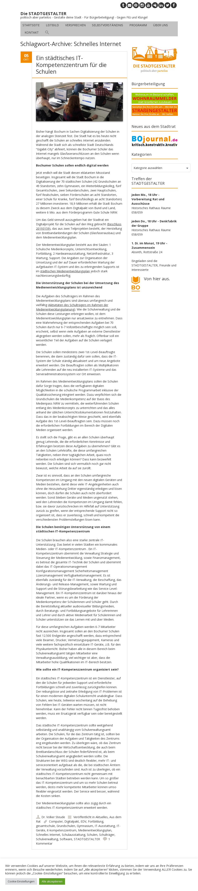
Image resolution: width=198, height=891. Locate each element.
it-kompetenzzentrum (61, 830)
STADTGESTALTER (87, 839)
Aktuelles (102, 817)
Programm (138, 25)
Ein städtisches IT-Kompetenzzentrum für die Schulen (71, 64)
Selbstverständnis (107, 25)
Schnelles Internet (48, 835)
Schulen (92, 835)
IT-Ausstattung (105, 826)
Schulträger (106, 835)
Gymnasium (85, 826)
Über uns (160, 25)
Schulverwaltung (47, 839)
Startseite (31, 25)
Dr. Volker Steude (53, 817)
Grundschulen (66, 826)
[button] (47, 32)
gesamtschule (45, 826)
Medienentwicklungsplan (94, 830)
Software (66, 839)
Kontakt (32, 32)
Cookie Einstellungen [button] (21, 881)
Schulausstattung (73, 835)
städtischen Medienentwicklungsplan (65, 271)
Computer (56, 821)
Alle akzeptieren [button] (52, 881)
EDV (83, 821)
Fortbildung (95, 821)
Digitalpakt (71, 821)
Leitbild (52, 25)
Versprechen (75, 25)
